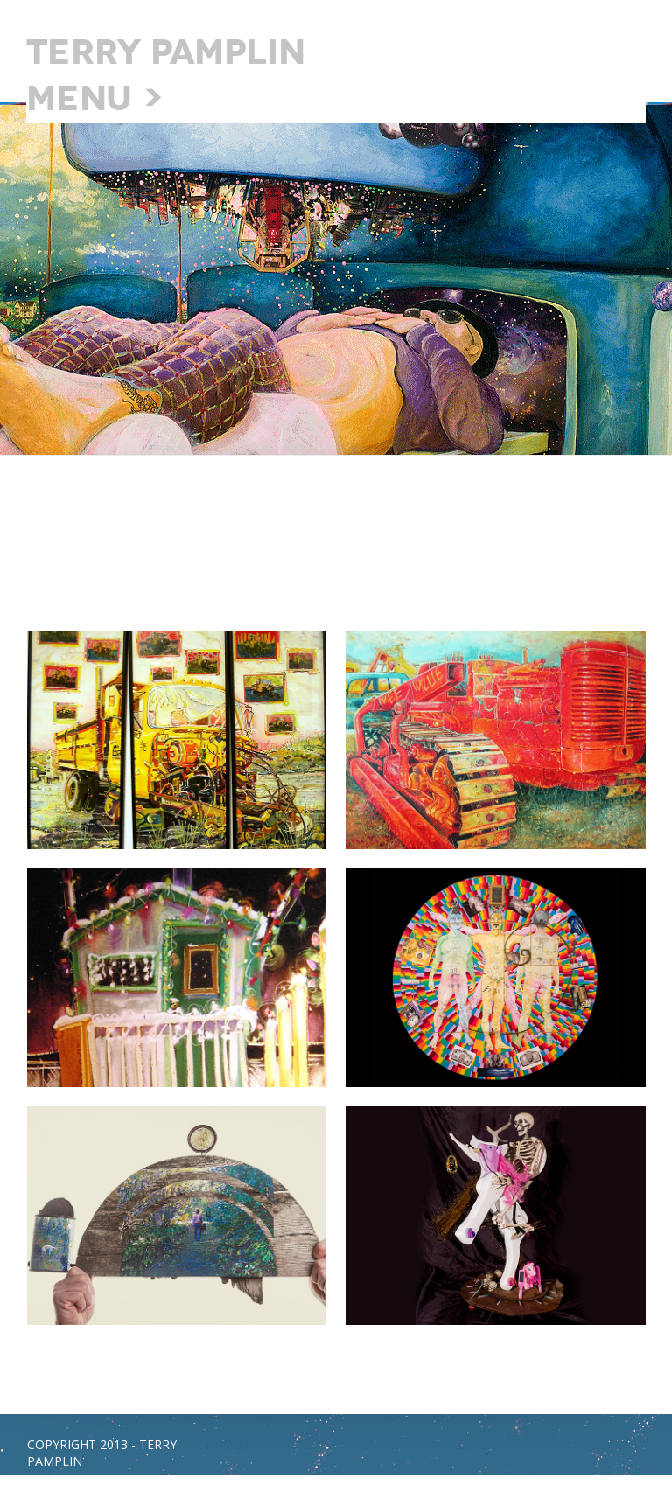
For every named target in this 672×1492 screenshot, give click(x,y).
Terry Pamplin (165, 52)
